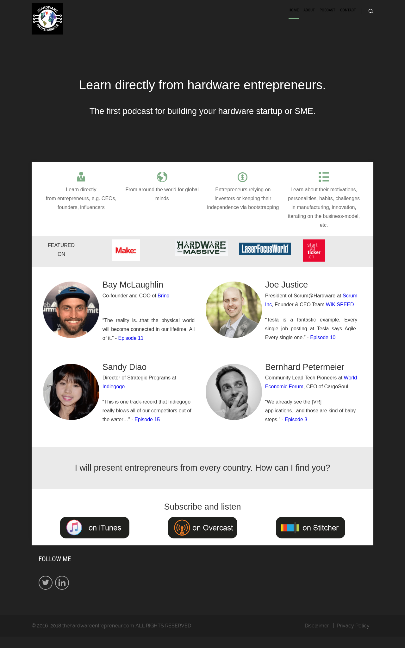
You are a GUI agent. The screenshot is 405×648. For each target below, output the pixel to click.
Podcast (327, 16)
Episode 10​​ (322, 348)
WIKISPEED (340, 315)
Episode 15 (147, 431)
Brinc (163, 306)
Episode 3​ (296, 431)
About (309, 16)
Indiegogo (114, 398)
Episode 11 (131, 349)
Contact (348, 16)
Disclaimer (317, 637)
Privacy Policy (353, 637)
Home (294, 16)
